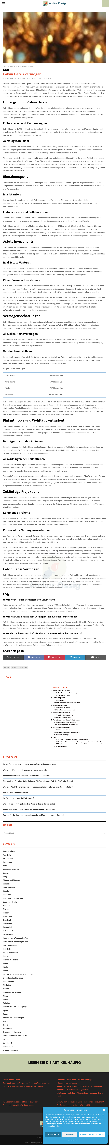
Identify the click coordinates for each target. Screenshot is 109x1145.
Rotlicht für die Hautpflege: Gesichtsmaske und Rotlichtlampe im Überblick (33, 815)
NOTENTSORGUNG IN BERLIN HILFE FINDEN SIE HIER (23, 1086)
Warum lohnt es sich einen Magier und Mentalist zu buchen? (80, 1102)
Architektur (7, 862)
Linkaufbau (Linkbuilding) (13, 978)
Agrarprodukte (9, 851)
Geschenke (7, 924)
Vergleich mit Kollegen (63, 717)
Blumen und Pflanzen (11, 880)
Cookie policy (72, 1140)
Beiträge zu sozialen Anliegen (66, 722)
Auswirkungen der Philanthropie (67, 725)
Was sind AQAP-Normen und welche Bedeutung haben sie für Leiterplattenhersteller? (38, 787)
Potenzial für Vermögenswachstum (68, 732)
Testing (6, 1021)
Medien (6, 70)
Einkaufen (7, 895)
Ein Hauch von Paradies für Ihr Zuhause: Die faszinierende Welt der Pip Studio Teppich (38, 781)
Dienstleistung (9, 887)
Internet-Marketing (10, 960)
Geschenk (7, 920)
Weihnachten (8, 1047)
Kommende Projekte (63, 730)
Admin (25, 78)
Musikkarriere (60, 700)
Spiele (5, 1011)
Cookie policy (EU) (37, 1143)
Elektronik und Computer (13, 898)
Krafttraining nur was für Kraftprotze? (18, 798)
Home (27, 1143)
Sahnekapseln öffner (11, 1080)
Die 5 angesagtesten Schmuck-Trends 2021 (74, 1105)
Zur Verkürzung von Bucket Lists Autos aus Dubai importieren (27, 1083)
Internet (6, 956)
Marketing (7, 985)
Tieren (5, 1025)
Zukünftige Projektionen (61, 727)
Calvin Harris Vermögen (61, 735)
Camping (6, 884)
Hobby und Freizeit (10, 953)
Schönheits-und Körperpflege (15, 1007)
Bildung (6, 873)
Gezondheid (8, 931)
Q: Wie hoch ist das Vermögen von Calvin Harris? (75, 739)
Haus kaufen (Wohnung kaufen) (15, 938)
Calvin (6, 667)
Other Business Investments (65, 710)
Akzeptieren (53, 1134)
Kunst (5, 971)
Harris (14, 667)
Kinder (6, 963)
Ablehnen (69, 1134)
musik (5, 1000)
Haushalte (7, 949)
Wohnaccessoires (10, 1050)
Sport (5, 1014)
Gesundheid (8, 927)
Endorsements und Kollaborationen (68, 703)
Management (8, 982)
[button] (104, 1110)
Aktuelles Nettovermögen (64, 715)
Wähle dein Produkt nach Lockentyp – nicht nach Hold (25, 770)
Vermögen (23, 667)
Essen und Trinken (10, 902)
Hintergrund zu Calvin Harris (62, 690)
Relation (6, 1003)
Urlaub (5, 1039)
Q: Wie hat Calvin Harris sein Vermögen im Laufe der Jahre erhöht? (80, 742)
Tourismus (7, 1029)
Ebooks (6, 891)
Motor (5, 996)
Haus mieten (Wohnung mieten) (15, 942)
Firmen (6, 909)
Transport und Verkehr (12, 1032)
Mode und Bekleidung (12, 992)
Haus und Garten (10, 945)
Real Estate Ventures (63, 707)
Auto (5, 866)
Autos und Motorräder (12, 869)
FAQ (54, 737)
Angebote (7, 855)
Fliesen (6, 913)
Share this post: (61, 746)
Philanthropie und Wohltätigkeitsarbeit (66, 720)
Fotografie (7, 916)
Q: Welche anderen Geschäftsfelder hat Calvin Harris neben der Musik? (81, 744)
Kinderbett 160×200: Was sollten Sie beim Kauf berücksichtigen (29, 809)
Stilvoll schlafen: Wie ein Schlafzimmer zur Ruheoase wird (27, 776)
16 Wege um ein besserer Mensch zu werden (20, 1102)
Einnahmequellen (59, 698)
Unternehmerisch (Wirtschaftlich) (16, 1036)
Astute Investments (60, 705)
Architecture (8, 859)
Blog (5, 877)
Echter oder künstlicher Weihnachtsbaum (19, 1105)
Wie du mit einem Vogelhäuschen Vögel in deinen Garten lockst (29, 804)
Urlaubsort (7, 1043)
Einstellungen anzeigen (92, 1134)
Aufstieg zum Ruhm (63, 695)
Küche (5, 967)
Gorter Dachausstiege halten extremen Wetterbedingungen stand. (30, 764)
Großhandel (8, 935)
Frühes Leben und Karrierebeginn (67, 693)
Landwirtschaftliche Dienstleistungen (18, 974)
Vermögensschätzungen (61, 712)
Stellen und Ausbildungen (13, 1018)
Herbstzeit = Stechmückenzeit (15, 792)
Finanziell (7, 906)
